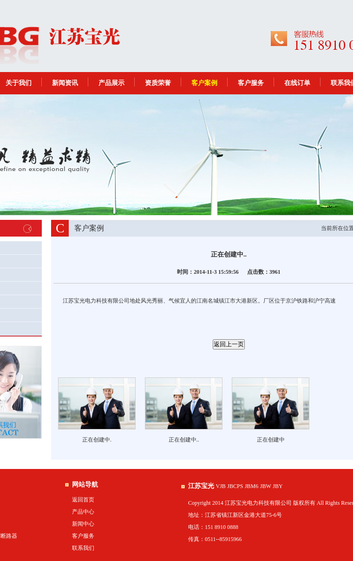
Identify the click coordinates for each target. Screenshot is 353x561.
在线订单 (297, 82)
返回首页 (83, 499)
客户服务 (251, 82)
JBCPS (235, 486)
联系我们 (83, 548)
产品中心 (83, 511)
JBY (277, 486)
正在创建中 (271, 439)
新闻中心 (83, 524)
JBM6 (251, 486)
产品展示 (111, 82)
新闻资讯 (65, 82)
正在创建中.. (184, 439)
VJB (221, 486)
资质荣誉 (158, 82)
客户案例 (204, 82)
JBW (265, 486)
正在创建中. (96, 439)
